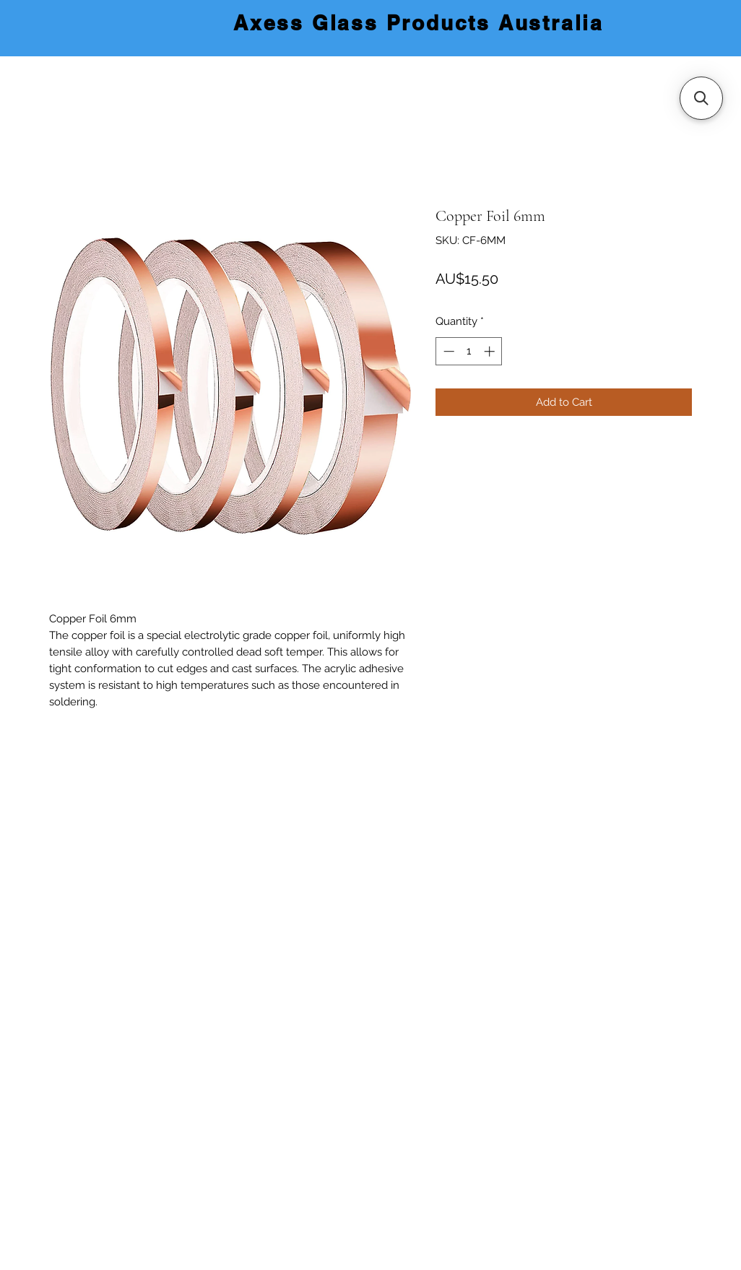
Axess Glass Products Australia (418, 23)
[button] (701, 98)
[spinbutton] (469, 351)
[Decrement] (447, 351)
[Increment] (490, 351)
